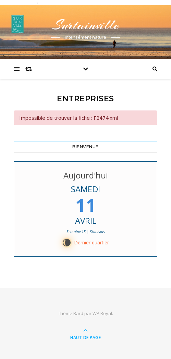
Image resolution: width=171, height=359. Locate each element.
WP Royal (102, 313)
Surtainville (85, 25)
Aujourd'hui (85, 175)
